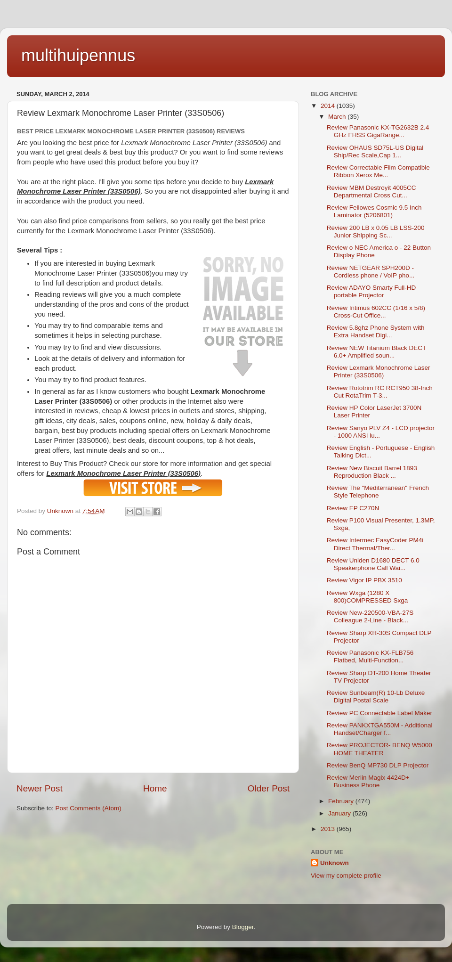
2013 (329, 828)
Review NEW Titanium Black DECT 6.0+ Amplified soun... (376, 351)
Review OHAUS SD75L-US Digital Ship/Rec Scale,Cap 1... (375, 151)
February (341, 801)
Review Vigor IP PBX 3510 (364, 580)
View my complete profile (346, 875)
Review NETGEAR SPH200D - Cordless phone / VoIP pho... (371, 271)
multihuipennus (78, 55)
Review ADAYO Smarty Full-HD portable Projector (371, 291)
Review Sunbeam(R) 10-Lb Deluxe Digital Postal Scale (376, 696)
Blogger (243, 926)
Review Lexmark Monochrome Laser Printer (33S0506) (378, 371)
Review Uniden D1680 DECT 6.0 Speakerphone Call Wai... (373, 564)
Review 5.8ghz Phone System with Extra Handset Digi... (376, 331)
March (337, 116)
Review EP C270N (353, 508)
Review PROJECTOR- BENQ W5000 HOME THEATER (379, 749)
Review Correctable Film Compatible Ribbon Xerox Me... (378, 171)
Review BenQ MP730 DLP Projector (378, 765)
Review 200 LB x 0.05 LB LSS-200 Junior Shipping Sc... (376, 231)
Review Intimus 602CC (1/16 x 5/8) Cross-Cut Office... (376, 311)
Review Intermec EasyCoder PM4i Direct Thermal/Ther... (375, 544)
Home (155, 788)
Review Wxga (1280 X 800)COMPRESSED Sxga (367, 596)
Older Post (269, 788)
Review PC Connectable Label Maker (379, 713)
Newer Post (39, 788)
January (340, 813)
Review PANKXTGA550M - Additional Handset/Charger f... (380, 729)
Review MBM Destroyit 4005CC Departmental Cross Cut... (371, 191)
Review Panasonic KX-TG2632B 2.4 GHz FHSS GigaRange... (378, 131)
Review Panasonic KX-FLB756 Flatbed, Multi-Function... (370, 656)
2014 (329, 105)
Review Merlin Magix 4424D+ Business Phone (368, 781)
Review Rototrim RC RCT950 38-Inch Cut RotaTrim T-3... (380, 391)
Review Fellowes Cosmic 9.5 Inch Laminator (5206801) (374, 211)
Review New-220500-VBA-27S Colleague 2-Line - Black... (370, 616)
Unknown (334, 862)
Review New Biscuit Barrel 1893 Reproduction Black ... (372, 472)
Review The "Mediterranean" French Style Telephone (378, 491)
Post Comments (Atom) (88, 808)
